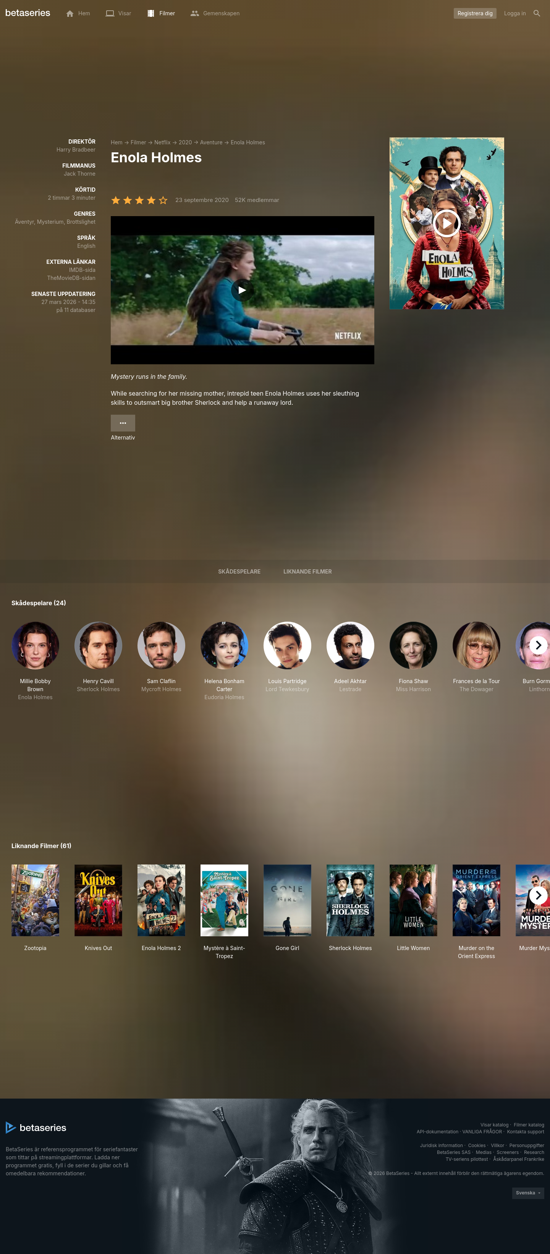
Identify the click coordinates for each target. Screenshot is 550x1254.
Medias (484, 1152)
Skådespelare (239, 571)
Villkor (497, 1145)
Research (534, 1152)
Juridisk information (441, 1145)
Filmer (138, 142)
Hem (117, 142)
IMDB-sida (82, 270)
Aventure (211, 142)
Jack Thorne (79, 173)
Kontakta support (525, 1131)
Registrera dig (475, 13)
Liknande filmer (307, 571)
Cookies (477, 1145)
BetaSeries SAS (454, 1152)
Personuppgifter (527, 1145)
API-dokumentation (437, 1131)
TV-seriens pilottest (467, 1159)
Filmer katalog (529, 1125)
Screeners (508, 1152)
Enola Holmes (248, 142)
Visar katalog (494, 1125)
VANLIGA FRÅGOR (482, 1131)
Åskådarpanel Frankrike (518, 1159)
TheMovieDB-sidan (71, 278)
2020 (185, 142)
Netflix (162, 142)
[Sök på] (537, 13)
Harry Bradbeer (76, 149)
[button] (35, 661)
